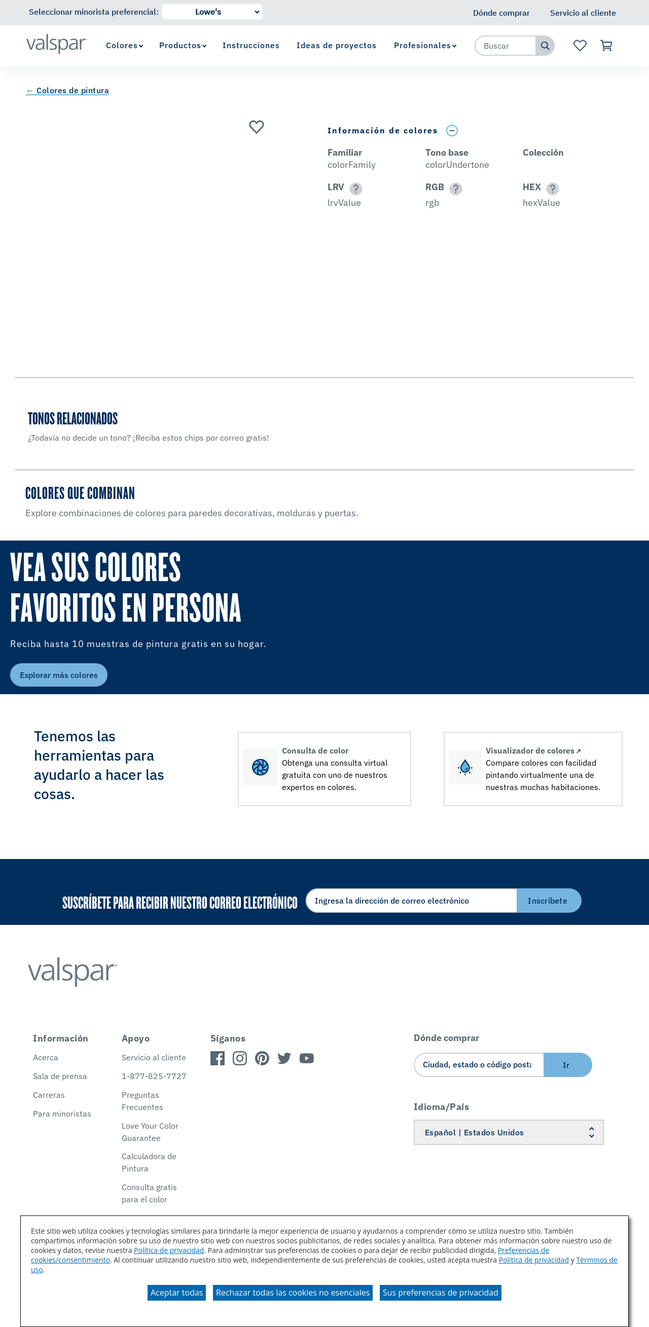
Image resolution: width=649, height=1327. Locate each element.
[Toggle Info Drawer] (452, 130)
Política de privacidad (169, 1250)
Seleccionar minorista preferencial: (94, 12)
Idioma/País (442, 1107)
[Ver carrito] (607, 45)
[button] (354, 189)
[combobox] (505, 45)
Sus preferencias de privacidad (440, 1292)
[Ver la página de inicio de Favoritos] (580, 45)
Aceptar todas (177, 1292)
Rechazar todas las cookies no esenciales (293, 1292)
